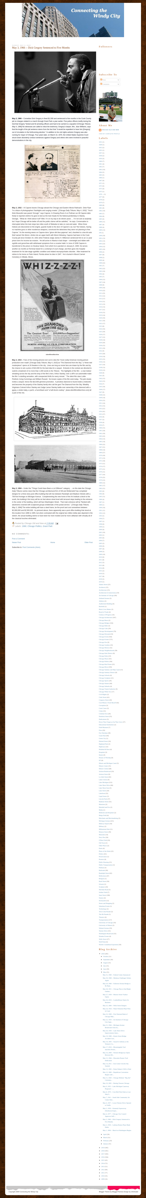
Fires (100, 730)
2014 (100, 568)
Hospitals (102, 752)
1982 (100, 488)
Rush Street (102, 881)
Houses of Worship (105, 757)
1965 (100, 441)
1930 (100, 345)
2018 (100, 579)
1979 (100, 480)
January (105, 1144)
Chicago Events (104, 639)
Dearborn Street (104, 716)
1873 (100, 188)
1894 (100, 246)
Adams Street (103, 584)
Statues (101, 898)
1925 (100, 331)
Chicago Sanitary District (107, 672)
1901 (100, 265)
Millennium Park (104, 829)
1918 (100, 312)
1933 (100, 353)
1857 (100, 153)
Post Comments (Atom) (31, 547)
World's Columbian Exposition (108, 944)
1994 (100, 518)
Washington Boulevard (106, 933)
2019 (100, 582)
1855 (100, 150)
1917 (100, 309)
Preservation (103, 856)
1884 (100, 216)
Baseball (101, 606)
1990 (100, 507)
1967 (100, 447)
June (104, 969)
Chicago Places (104, 659)
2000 (100, 529)
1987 (100, 502)
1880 (100, 205)
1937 (100, 364)
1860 (100, 161)
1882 (100, 210)
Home (52, 542)
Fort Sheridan (103, 733)
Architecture (103, 590)
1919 (100, 315)
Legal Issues (103, 796)
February (106, 1140)
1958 (100, 422)
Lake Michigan (104, 782)
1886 (100, 221)
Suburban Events (104, 906)
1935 (100, 359)
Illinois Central (103, 768)
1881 (100, 208)
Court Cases (103, 708)
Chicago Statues (104, 683)
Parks (100, 848)
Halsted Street (103, 741)
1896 (100, 252)
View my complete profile (109, 134)
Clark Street (103, 697)
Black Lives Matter (105, 609)
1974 (100, 466)
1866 (100, 177)
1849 (100, 145)
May (104, 972)
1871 (100, 183)
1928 (100, 340)
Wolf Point (102, 942)
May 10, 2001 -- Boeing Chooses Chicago (116, 1083)
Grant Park (47, 526)
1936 (100, 362)
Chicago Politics (34, 526)
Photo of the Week (104, 851)
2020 (103, 954)
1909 (100, 287)
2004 (100, 540)
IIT (100, 760)
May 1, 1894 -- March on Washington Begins (117, 1130)
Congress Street (104, 700)
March (105, 1137)
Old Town (102, 843)
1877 (100, 197)
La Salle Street (103, 777)
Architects (102, 587)
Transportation (103, 920)
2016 (100, 573)
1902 (100, 268)
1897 (100, 254)
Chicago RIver (103, 667)
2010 (100, 557)
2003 (100, 538)
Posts (103, 80)
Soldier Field (103, 892)
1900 (100, 263)
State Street (102, 895)
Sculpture (102, 887)
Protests (101, 859)
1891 (100, 238)
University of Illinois (105, 925)
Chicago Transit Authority (107, 689)
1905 (100, 276)
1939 (100, 370)
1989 (100, 505)
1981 (100, 485)
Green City (102, 738)
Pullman (101, 867)
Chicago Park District (105, 653)
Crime (101, 711)
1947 (100, 392)
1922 (100, 323)
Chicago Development (106, 631)
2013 (100, 565)
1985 (100, 496)
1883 (100, 213)
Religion (101, 878)
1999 (100, 527)
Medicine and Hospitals (106, 812)
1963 (100, 436)
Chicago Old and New (110, 130)
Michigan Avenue (104, 821)
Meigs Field (103, 815)
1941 (100, 375)
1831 (100, 142)
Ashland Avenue (104, 598)
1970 (100, 455)
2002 (100, 535)
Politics (101, 854)
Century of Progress (105, 615)
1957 (100, 419)
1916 (100, 307)
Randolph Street (104, 873)
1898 (100, 257)
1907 (100, 282)
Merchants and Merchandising (108, 818)
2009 (100, 554)
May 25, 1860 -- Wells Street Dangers (115, 1005)
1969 (100, 452)
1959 (100, 425)
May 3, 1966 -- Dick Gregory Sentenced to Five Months (41, 47)
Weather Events (104, 936)
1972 (100, 461)
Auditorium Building (105, 604)
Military (101, 826)
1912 (100, 296)
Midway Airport (104, 823)
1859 (100, 158)
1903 (100, 271)
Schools (101, 884)
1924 (100, 329)
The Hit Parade (104, 914)
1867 (100, 180)
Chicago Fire (103, 642)
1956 (100, 417)
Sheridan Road (103, 889)
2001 (100, 532)
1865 (100, 175)
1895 (100, 249)
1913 (100, 298)
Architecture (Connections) (107, 593)
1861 (100, 164)
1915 (100, 304)
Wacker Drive (103, 931)
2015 (100, 571)
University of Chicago (106, 922)
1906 (100, 279)
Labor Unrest (103, 779)
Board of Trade (104, 612)
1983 (100, 491)
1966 (24, 526)
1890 (100, 235)
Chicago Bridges (104, 623)
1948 (100, 395)
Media (101, 810)
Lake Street (102, 790)
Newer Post (16, 542)
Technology (102, 909)
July (104, 966)
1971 (100, 458)
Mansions (102, 804)
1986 (100, 499)
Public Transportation (105, 865)
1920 (100, 318)
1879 (100, 202)
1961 (100, 430)
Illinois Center (103, 766)
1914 (100, 301)
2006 (100, 546)
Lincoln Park (103, 799)
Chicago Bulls (103, 626)
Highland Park (103, 744)
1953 (100, 408)
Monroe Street (103, 832)
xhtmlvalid (134, 1192)
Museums (102, 834)
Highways (102, 747)
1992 (100, 513)
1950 (100, 400)
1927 (100, 337)
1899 (100, 260)
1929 (100, 342)
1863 (100, 169)
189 (100, 232)
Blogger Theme (104, 1192)
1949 (100, 397)
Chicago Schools (104, 675)
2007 (100, 549)
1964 (100, 439)
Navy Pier (102, 837)
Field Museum (103, 727)
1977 (100, 474)
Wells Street (103, 939)
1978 (100, 477)
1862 (100, 166)
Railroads (102, 870)
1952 (100, 406)
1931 (100, 348)
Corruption (102, 705)
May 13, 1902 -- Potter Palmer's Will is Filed (117, 1069)
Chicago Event (103, 637)
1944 (100, 384)
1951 (100, 403)
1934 (100, 356)
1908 (100, 285)
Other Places (103, 845)
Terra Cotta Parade (105, 911)
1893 (100, 243)
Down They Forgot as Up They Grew (110, 722)
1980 (100, 483)
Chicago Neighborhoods (106, 650)
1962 (100, 433)
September (106, 959)
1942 (100, 378)
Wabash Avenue (104, 928)
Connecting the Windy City (29, 1192)
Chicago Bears (103, 620)
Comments (104, 84)
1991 (100, 510)
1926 (100, 334)
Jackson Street (103, 774)
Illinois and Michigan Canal (107, 763)
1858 (100, 155)
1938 (100, 367)
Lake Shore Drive (104, 785)
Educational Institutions (106, 725)
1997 (100, 521)
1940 (100, 373)
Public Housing (104, 862)
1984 (100, 494)
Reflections (102, 876)
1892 (100, 241)
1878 (100, 199)
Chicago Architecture (105, 617)
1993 (100, 516)
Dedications (103, 719)
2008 (100, 551)
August (105, 963)
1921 (100, 320)
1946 (100, 389)
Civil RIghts (103, 694)
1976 (100, 472)
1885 (100, 219)
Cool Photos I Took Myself (107, 703)
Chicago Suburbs (104, 686)
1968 (100, 450)
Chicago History (104, 648)
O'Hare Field (103, 840)
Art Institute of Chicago (106, 595)
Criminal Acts (103, 714)
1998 (100, 524)
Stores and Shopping (105, 903)
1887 (100, 224)
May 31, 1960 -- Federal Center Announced (116, 975)
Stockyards (102, 900)
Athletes (101, 601)
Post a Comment (18, 539)
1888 (100, 227)
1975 (100, 469)
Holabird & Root (104, 749)
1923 (100, 326)
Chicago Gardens (104, 645)
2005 (100, 543)
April (105, 1134)
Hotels (101, 755)
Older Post (89, 542)
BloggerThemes (117, 1192)
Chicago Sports (104, 681)
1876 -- (101, 194)
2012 (100, 562)
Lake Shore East (104, 788)
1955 (100, 414)
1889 (100, 230)
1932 (100, 351)
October (105, 956)
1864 (100, 172)
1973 (100, 463)
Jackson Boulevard (105, 771)
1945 (100, 386)
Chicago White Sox (105, 692)
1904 (100, 274)
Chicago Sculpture (105, 678)
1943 (100, 381)
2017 (100, 576)
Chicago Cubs (103, 628)
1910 (100, 290)
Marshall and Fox (104, 807)
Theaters (101, 917)
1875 (100, 191)
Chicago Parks (103, 656)
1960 (100, 428)
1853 (100, 147)
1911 (100, 293)
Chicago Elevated (104, 634)
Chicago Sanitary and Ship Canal (109, 670)
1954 (100, 411)
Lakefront (102, 793)
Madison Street (104, 801)
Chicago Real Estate (105, 664)
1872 (100, 186)
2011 (100, 560)
